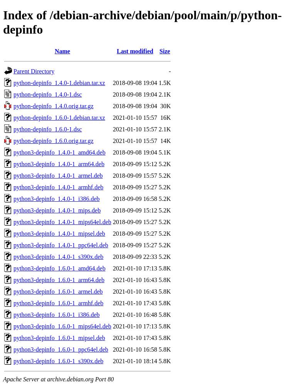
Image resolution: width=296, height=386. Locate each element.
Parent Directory (33, 71)
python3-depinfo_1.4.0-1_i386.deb (56, 199)
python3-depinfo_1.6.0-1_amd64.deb (59, 268)
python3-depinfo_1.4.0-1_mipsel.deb (59, 233)
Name (62, 51)
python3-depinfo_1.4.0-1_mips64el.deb (62, 222)
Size (165, 51)
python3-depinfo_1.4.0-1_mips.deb (57, 210)
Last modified (135, 51)
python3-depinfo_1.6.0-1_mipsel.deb (59, 338)
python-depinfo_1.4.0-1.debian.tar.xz (59, 83)
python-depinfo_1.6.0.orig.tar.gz (53, 141)
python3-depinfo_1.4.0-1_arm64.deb (58, 164)
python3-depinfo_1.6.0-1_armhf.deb (58, 303)
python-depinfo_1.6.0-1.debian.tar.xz (59, 117)
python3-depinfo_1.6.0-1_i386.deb (56, 314)
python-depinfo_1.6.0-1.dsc (47, 129)
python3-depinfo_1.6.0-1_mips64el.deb (62, 326)
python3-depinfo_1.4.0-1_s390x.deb (58, 256)
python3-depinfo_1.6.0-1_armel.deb (58, 291)
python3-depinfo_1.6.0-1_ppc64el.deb (60, 349)
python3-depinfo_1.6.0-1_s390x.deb (58, 361)
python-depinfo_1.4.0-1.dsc (47, 94)
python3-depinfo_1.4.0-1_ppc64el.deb (60, 245)
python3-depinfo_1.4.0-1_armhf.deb (58, 187)
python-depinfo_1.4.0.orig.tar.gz (53, 106)
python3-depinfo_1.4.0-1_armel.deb (58, 175)
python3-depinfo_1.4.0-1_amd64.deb (59, 152)
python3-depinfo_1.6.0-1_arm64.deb (58, 280)
